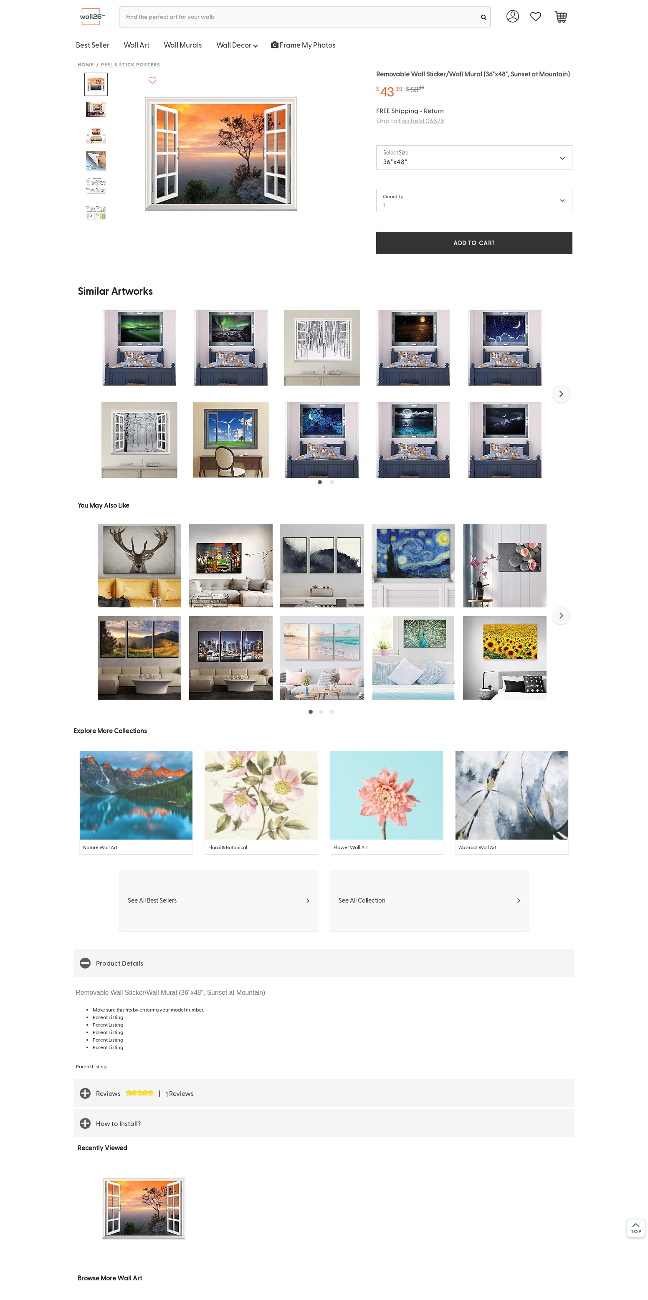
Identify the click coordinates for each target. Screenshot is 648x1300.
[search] (483, 17)
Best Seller (92, 44)
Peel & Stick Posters (130, 64)
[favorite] (535, 17)
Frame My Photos (303, 44)
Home (86, 64)
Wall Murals (183, 44)
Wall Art (136, 44)
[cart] (560, 18)
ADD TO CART (474, 242)
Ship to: (410, 120)
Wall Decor (237, 44)
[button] (561, 393)
